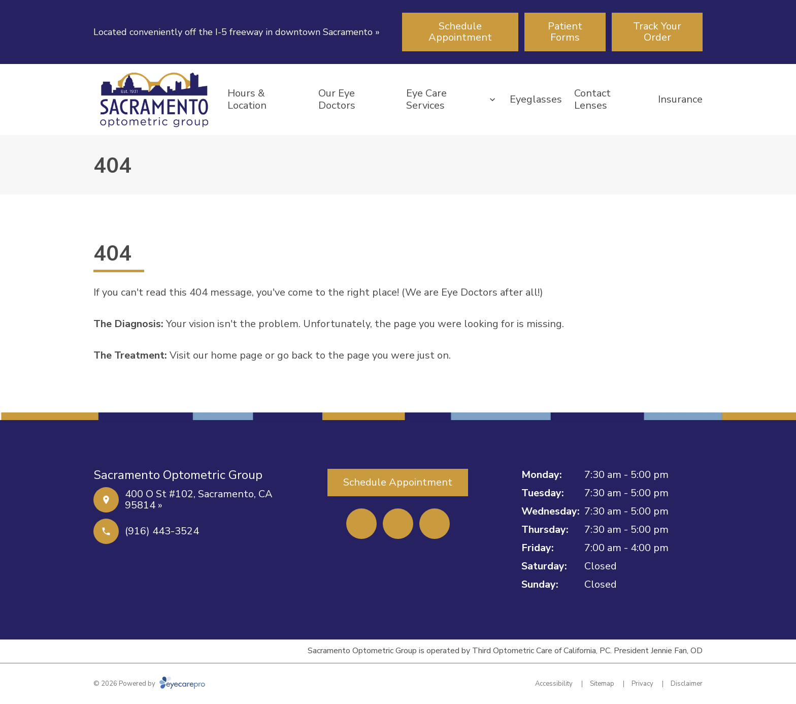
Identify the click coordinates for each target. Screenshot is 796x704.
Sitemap (602, 683)
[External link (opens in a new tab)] (434, 523)
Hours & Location (247, 99)
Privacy (642, 683)
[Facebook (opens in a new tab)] (361, 523)
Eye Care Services (426, 99)
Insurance (680, 99)
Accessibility (554, 683)
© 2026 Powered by (149, 683)
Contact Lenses (592, 99)
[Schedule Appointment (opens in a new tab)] (460, 32)
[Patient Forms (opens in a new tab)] (565, 32)
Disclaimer (687, 683)
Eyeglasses (536, 99)
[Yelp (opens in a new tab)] (398, 523)
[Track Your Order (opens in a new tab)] (657, 32)
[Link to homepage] (154, 99)
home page (236, 355)
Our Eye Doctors (336, 99)
